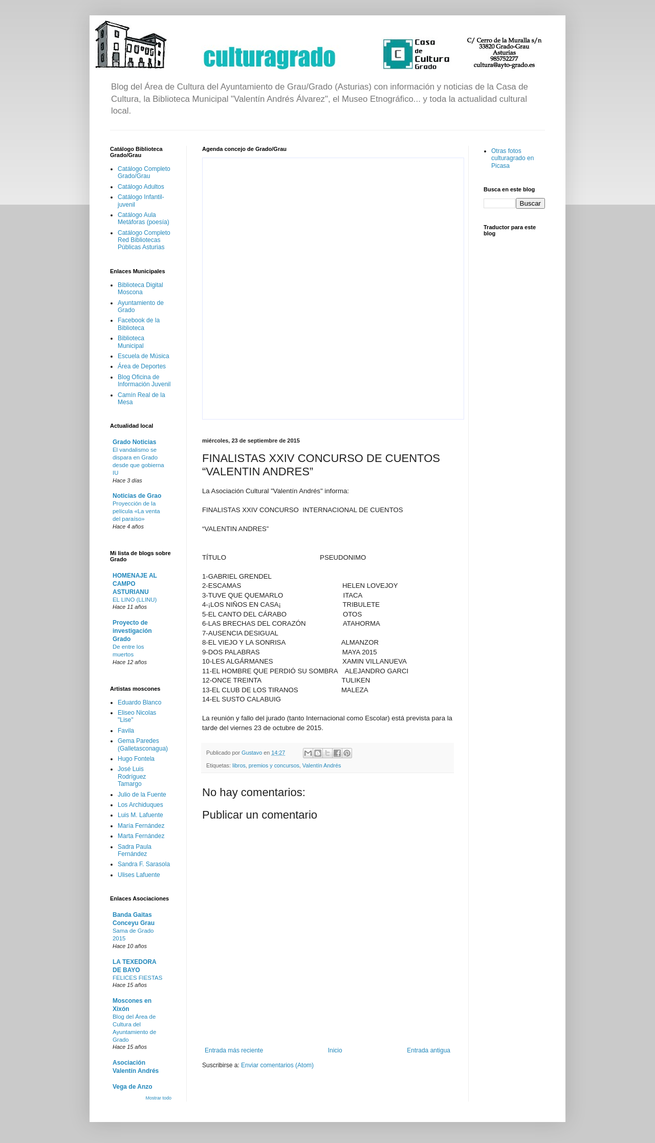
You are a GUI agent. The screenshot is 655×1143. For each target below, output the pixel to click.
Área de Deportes (142, 366)
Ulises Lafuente (139, 874)
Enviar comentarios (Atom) (277, 1065)
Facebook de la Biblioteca (139, 324)
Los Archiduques (140, 804)
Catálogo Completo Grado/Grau (144, 172)
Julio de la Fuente (142, 794)
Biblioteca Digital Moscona (140, 288)
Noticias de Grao (137, 495)
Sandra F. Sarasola (144, 864)
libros (239, 765)
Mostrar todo (158, 1098)
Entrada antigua (428, 1050)
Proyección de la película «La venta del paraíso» (136, 511)
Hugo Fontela (136, 758)
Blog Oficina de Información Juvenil (144, 380)
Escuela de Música (143, 356)
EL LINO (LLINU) (135, 600)
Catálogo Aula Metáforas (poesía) (143, 218)
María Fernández (141, 825)
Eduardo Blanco (139, 702)
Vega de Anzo (132, 1086)
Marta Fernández (141, 836)
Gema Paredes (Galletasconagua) (143, 744)
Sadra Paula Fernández (134, 850)
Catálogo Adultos (141, 186)
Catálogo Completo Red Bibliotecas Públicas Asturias (144, 240)
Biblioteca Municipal (131, 342)
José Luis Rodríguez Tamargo (132, 776)
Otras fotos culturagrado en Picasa (512, 158)
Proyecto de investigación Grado (132, 631)
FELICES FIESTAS (137, 978)
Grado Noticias (134, 442)
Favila (126, 730)
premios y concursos (274, 765)
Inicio (335, 1050)
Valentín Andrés (321, 765)
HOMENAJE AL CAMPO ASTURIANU (135, 584)
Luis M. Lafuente (140, 815)
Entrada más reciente (234, 1050)
